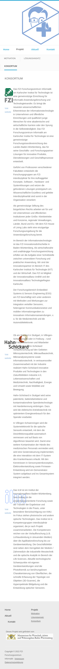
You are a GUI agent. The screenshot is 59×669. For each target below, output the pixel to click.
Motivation (10, 58)
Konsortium (10, 66)
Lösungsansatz (32, 58)
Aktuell (35, 49)
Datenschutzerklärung (14, 662)
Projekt (20, 49)
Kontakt (51, 49)
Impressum (19, 659)
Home (6, 49)
